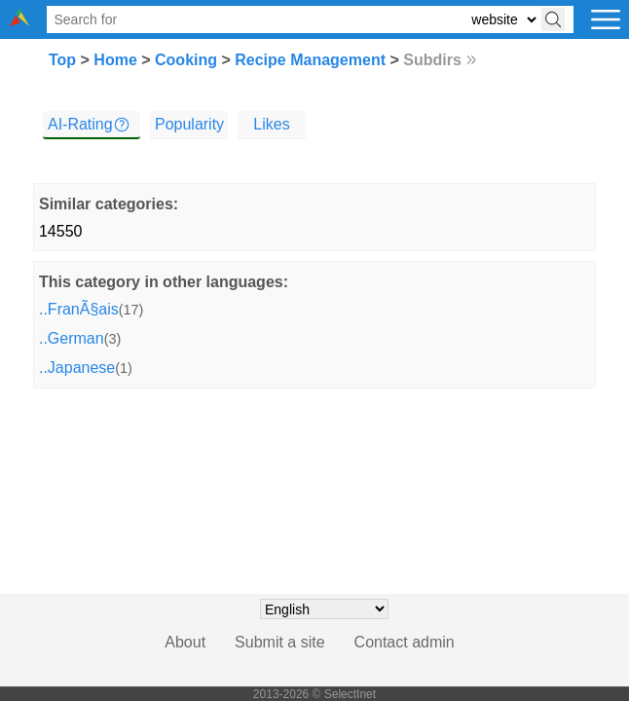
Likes (271, 124)
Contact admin (404, 642)
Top (62, 60)
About (185, 642)
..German (71, 338)
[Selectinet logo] (19, 21)
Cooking (186, 60)
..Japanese (77, 367)
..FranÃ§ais (79, 309)
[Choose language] (324, 609)
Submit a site (279, 642)
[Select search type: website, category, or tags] (503, 20)
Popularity (189, 124)
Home (114, 60)
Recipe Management (310, 60)
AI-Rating (80, 124)
